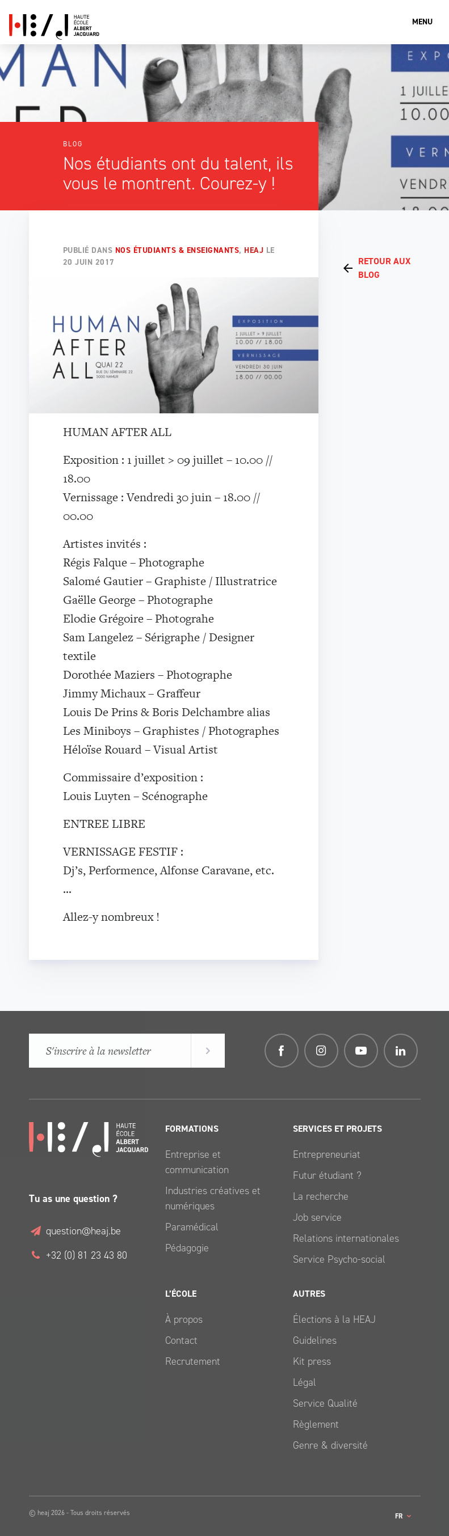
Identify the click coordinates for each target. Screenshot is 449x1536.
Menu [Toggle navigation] (422, 21)
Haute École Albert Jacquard (108, 27)
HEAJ (253, 250)
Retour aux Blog (384, 268)
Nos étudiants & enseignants (177, 250)
